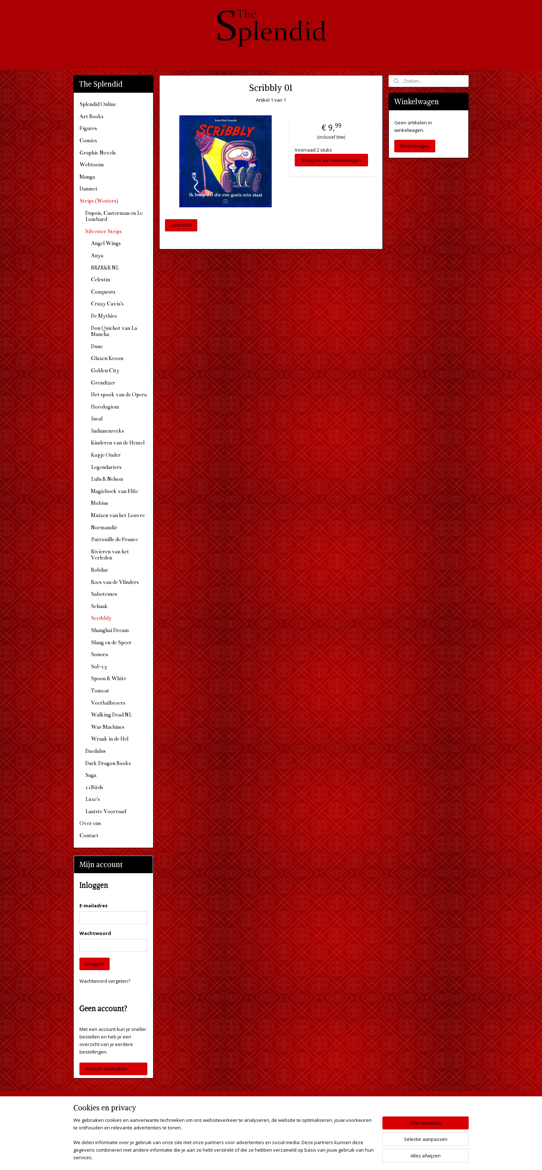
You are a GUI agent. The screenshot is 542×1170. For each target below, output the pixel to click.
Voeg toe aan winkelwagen (331, 160)
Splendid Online (97, 104)
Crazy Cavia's (107, 303)
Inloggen (94, 964)
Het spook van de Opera (119, 394)
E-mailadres (93, 905)
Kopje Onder (106, 455)
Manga (87, 177)
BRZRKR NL (105, 267)
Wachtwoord (95, 933)
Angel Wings (106, 243)
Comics (88, 140)
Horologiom (105, 407)
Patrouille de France (114, 539)
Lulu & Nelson (107, 479)
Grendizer (103, 382)
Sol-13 (99, 666)
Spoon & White (108, 678)
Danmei (88, 188)
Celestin (100, 279)
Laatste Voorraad (105, 811)
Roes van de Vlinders (115, 582)
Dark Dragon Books (108, 763)
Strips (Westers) (98, 201)
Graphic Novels (97, 152)
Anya (97, 255)
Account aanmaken (106, 1068)
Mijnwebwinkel (348, 1157)
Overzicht (181, 225)
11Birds (94, 787)
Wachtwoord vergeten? (104, 981)
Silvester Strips (103, 231)
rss (258, 1157)
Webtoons (91, 164)
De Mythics (104, 316)
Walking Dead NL (111, 714)
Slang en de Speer (111, 642)
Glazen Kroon (107, 358)
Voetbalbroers (108, 703)
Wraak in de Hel (109, 739)
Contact (88, 835)
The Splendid (333, 1107)
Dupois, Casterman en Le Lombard (114, 216)
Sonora (99, 654)
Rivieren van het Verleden (110, 554)
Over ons (90, 823)
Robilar (99, 570)
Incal (96, 418)
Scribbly (101, 618)
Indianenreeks (107, 431)
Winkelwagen (415, 146)
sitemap (243, 1157)
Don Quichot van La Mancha (114, 331)
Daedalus (95, 751)
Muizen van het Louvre (118, 515)
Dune (97, 346)
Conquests (103, 292)
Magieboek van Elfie (114, 491)
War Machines (107, 727)
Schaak (99, 606)
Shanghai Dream (110, 630)
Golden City (105, 370)
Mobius (99, 503)
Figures (88, 128)
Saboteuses (104, 594)
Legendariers (106, 467)
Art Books (91, 116)
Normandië (104, 527)
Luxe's (92, 799)
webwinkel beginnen (286, 1157)
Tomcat (100, 690)
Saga (90, 775)
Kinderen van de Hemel (117, 442)
